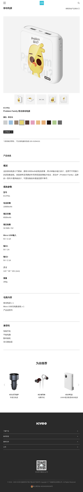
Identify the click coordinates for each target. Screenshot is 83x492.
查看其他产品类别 (73, 8)
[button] (4, 385)
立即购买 (8, 132)
